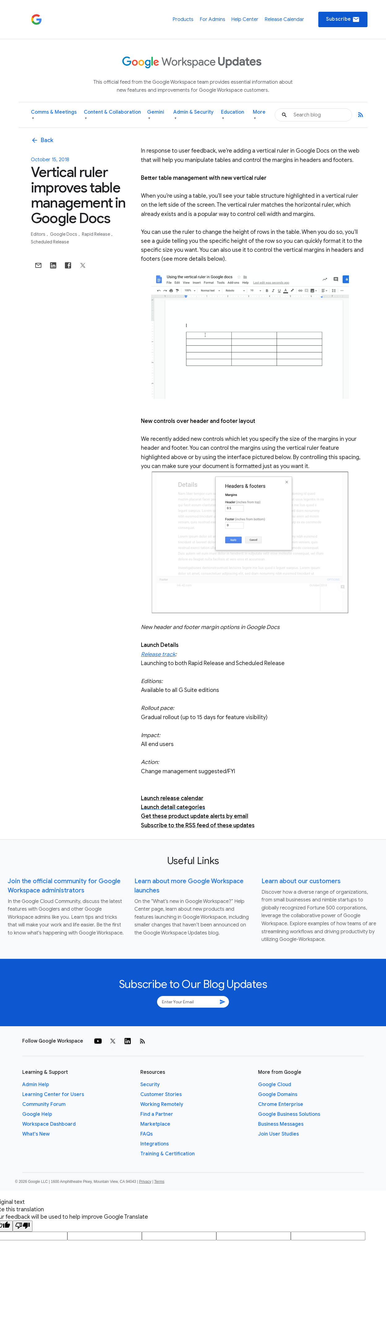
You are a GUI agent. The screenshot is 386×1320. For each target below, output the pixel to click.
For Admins (212, 19)
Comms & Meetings (54, 115)
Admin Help (35, 1085)
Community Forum (44, 1104)
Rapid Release (96, 234)
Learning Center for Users (53, 1094)
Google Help (37, 1114)
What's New (36, 1134)
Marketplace (155, 1124)
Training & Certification (167, 1154)
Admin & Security (193, 115)
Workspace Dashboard (49, 1124)
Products (182, 19)
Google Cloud (274, 1085)
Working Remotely (161, 1104)
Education (232, 115)
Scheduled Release (50, 242)
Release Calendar (284, 19)
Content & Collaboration (112, 115)
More (259, 115)
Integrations (154, 1144)
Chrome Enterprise (280, 1104)
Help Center (244, 19)
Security (150, 1085)
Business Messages (280, 1124)
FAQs (146, 1134)
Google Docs (64, 234)
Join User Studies (278, 1134)
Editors (38, 234)
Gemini (155, 115)
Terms (159, 1181)
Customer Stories (161, 1094)
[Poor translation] (22, 1226)
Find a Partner (156, 1114)
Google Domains (277, 1094)
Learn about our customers (301, 881)
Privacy (145, 1181)
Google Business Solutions (289, 1114)
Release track (158, 654)
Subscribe (343, 19)
